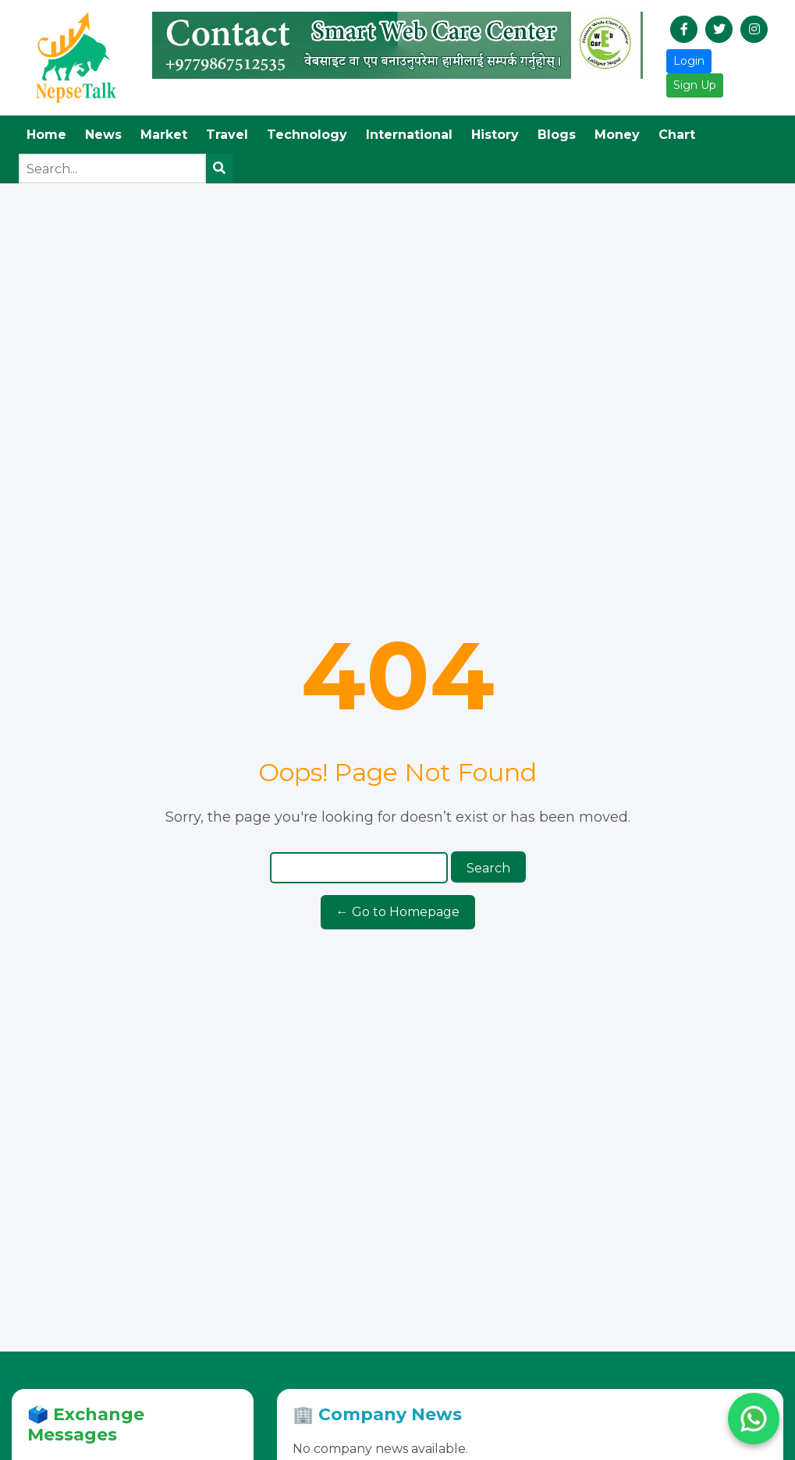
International (409, 134)
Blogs (557, 134)
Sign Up (694, 85)
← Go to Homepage (398, 911)
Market (163, 134)
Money (617, 134)
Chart (676, 134)
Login (688, 61)
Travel (227, 134)
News (103, 134)
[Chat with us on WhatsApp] (753, 1418)
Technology (307, 134)
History (495, 134)
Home (46, 134)
